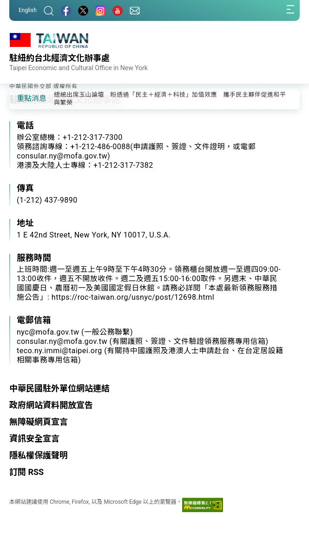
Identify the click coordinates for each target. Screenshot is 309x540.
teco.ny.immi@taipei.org (59, 350)
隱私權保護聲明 (38, 455)
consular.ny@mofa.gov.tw (62, 341)
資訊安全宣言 (34, 438)
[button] (23, 98)
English (28, 10)
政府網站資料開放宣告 (51, 405)
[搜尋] (49, 10)
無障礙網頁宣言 (38, 422)
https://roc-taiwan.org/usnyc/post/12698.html (133, 297)
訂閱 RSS (26, 472)
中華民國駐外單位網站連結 (59, 388)
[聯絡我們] (135, 10)
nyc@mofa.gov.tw (48, 332)
